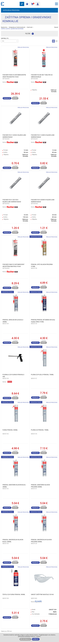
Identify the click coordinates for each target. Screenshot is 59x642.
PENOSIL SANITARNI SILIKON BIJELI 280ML (14, 486)
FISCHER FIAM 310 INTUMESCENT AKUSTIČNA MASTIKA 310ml (13, 265)
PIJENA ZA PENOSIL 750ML (40, 430)
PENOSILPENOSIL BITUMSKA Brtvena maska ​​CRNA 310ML (43, 321)
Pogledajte (7, 98)
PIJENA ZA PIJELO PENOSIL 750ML (42, 374)
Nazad (56, 27)
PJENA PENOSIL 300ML (10, 430)
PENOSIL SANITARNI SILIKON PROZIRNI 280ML (40, 486)
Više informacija (25, 639)
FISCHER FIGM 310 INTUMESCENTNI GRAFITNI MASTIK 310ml (14, 76)
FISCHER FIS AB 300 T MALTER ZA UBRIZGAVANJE (42, 76)
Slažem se (35, 639)
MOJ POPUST (26, 4)
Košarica (32, 4)
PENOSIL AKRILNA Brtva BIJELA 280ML (13, 321)
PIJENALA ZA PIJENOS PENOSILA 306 (13, 375)
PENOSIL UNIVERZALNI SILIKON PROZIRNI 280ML (41, 540)
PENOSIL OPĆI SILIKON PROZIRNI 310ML (42, 265)
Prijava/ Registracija (37, 4)
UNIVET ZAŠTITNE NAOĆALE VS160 (42, 594)
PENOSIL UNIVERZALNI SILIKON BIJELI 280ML (13, 540)
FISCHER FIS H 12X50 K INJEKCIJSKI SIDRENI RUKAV (14, 136)
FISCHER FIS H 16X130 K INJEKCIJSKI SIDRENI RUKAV (12, 201)
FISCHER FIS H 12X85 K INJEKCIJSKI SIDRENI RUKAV (42, 136)
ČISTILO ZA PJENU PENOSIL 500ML (14, 594)
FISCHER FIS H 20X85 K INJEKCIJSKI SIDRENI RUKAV (42, 201)
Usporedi (14, 98)
